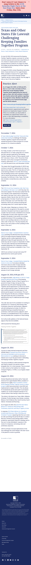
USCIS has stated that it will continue (13, 107)
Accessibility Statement (19, 505)
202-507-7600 (8, 554)
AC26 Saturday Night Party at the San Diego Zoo (14, 6)
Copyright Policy (13, 507)
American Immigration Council (8, 528)
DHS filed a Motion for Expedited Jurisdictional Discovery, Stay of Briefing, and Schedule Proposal (13, 413)
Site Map (19, 507)
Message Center (5, 542)
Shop (3, 544)
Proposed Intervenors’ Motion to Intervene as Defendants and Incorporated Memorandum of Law (14, 354)
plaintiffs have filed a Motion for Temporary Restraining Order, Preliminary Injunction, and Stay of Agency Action (15, 406)
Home (2, 19)
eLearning (4, 538)
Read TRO (7, 125)
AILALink (4, 526)
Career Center (5, 536)
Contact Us (4, 552)
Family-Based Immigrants (21, 51)
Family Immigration (10, 51)
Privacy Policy (10, 505)
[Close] (29, 2)
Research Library (9, 19)
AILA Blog (4, 525)
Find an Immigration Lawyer (8, 540)
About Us (4, 523)
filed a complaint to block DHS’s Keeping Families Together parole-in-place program (15, 384)
